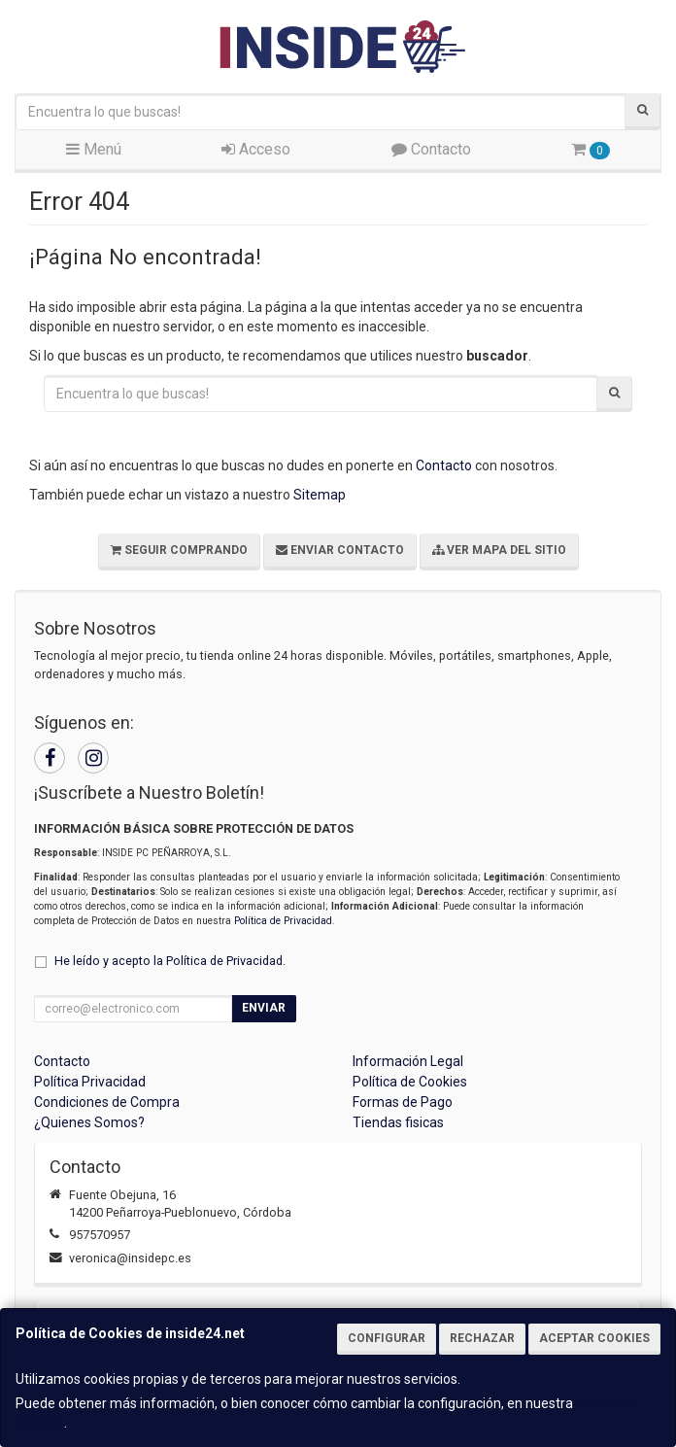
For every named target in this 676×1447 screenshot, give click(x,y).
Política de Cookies (410, 1081)
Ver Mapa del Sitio (499, 550)
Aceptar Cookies (594, 1338)
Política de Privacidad (283, 920)
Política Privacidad (90, 1081)
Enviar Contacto (340, 550)
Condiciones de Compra (107, 1102)
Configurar (386, 1338)
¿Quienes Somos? (89, 1122)
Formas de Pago (403, 1102)
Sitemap (319, 494)
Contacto (431, 149)
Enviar (264, 1008)
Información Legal (408, 1061)
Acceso (255, 149)
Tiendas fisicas (398, 1122)
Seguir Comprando (179, 550)
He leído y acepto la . (170, 960)
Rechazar (482, 1338)
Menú (93, 149)
